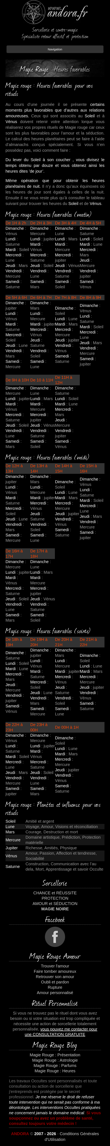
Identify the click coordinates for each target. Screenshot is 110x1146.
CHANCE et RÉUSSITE (55, 893)
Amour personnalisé (55, 992)
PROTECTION (55, 898)
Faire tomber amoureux (55, 971)
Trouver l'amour (55, 966)
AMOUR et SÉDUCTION (54, 903)
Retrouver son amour (55, 976)
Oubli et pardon (55, 982)
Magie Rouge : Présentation (55, 1055)
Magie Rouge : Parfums (54, 1065)
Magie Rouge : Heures (54, 1071)
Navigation (55, 49)
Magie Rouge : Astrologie (55, 1060)
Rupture (55, 987)
